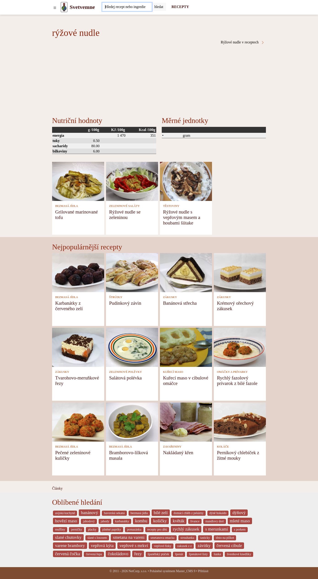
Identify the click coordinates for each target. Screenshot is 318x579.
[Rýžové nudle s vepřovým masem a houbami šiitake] (186, 181)
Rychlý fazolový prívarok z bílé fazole (237, 380)
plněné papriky (111, 529)
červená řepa (94, 554)
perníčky (76, 529)
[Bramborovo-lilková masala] (132, 422)
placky (92, 529)
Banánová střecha (180, 303)
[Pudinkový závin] (132, 272)
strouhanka (187, 537)
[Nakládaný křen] (186, 422)
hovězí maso (66, 520)
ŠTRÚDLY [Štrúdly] (115, 297)
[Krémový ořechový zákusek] (240, 272)
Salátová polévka (125, 377)
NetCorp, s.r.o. (138, 571)
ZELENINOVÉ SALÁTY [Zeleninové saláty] (124, 206)
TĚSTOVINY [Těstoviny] (171, 206)
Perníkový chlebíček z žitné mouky (238, 455)
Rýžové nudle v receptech (243, 42)
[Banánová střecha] (186, 272)
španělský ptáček (158, 554)
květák (178, 520)
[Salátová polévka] (132, 347)
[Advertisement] (159, 79)
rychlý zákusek (186, 529)
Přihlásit (203, 571)
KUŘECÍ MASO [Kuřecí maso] (173, 372)
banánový (89, 512)
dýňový (239, 512)
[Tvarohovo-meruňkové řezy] (78, 347)
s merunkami (216, 529)
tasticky (205, 537)
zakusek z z (184, 546)
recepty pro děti (157, 529)
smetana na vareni (129, 537)
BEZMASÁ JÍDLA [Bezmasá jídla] (66, 206)
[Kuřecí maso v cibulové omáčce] (186, 347)
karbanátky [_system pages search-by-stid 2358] (122, 521)
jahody (105, 521)
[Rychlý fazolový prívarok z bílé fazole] (240, 347)
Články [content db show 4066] (57, 488)
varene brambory (70, 545)
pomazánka (134, 529)
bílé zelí (161, 512)
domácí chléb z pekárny (189, 513)
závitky (204, 545)
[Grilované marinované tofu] (78, 181)
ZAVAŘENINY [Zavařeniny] (172, 446)
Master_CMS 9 (185, 571)
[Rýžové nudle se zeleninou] (132, 181)
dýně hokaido (217, 513)
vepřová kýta (102, 545)
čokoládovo (118, 553)
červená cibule (229, 545)
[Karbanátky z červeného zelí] (78, 272)
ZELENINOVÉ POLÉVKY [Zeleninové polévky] (125, 372)
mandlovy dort (214, 521)
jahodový (89, 521)
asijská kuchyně (65, 513)
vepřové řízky (162, 546)
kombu (141, 520)
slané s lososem (97, 537)
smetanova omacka (163, 537)
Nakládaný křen (178, 452)
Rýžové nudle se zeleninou (124, 214)
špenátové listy (198, 554)
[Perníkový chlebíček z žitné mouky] (240, 422)
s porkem (240, 529)
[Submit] (159, 7)
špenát (179, 554)
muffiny (60, 529)
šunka (217, 554)
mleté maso (240, 520)
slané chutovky (68, 537)
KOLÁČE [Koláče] (223, 446)
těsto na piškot (225, 537)
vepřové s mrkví (133, 545)
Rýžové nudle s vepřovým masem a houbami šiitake (181, 217)
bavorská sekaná (114, 513)
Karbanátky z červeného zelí (69, 305)
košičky (160, 520)
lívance (194, 521)
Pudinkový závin (125, 303)
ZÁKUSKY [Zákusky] (170, 297)
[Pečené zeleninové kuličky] (78, 422)
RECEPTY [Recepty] (180, 7)
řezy (138, 553)
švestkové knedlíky (239, 554)
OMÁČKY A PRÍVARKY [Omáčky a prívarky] (232, 372)
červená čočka (67, 553)
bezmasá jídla (139, 513)
